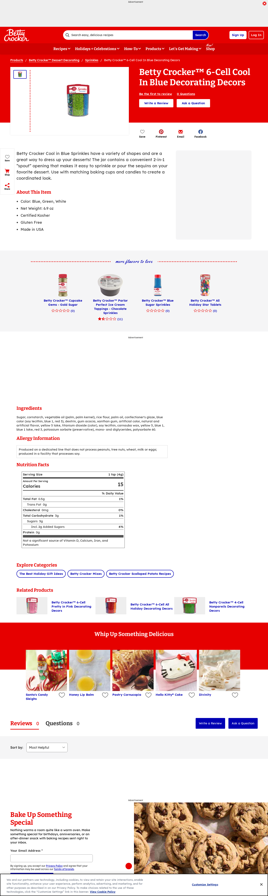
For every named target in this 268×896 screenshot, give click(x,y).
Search (200, 35)
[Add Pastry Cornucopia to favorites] (148, 695)
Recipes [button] (60, 49)
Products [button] (153, 49)
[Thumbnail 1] (20, 74)
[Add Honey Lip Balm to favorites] (104, 695)
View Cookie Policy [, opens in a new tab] (102, 891)
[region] (134, 885)
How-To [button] (131, 49)
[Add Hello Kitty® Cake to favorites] (191, 695)
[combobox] (128, 35)
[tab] (24, 723)
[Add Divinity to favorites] (234, 695)
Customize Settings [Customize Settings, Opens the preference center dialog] (205, 884)
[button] (161, 133)
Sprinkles (91, 60)
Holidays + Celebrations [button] (95, 49)
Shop (210, 49)
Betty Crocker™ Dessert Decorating (54, 60)
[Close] (261, 884)
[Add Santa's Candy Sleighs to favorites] (61, 695)
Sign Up (238, 35)
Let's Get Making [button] (183, 49)
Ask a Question (193, 103)
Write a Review (156, 103)
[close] (264, 4)
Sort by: (16, 747)
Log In (256, 35)
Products (16, 60)
